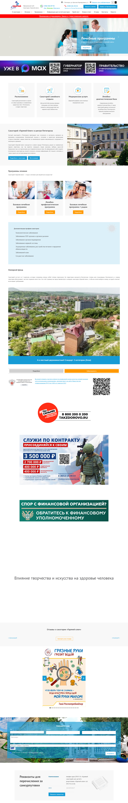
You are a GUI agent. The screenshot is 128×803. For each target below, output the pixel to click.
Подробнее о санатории (17, 158)
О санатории (16, 12)
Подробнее (86, 47)
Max (45, 8)
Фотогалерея (34, 158)
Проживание (39, 12)
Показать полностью (57, 794)
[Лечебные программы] (64, 54)
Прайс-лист (76, 12)
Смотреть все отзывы (64, 639)
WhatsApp (50, 8)
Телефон (48, 729)
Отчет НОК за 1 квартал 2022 (57, 383)
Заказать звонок (90, 6)
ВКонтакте (56, 8)
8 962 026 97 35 (49, 6)
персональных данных (37, 752)
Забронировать (92, 371)
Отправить (110, 753)
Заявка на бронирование (108, 6)
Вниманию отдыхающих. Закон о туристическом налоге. (64, 16)
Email (83, 729)
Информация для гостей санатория (58, 12)
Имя (11, 729)
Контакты (105, 12)
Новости (113, 12)
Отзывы (96, 12)
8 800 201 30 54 (72, 6)
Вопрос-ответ (86, 12)
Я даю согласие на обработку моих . (28, 752)
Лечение (27, 12)
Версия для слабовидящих (101, 2)
